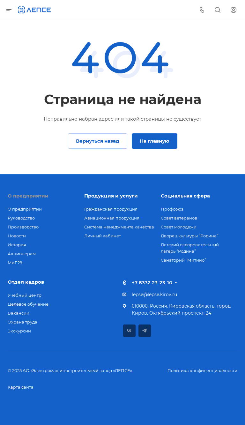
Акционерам (22, 253)
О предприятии (28, 196)
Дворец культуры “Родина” (189, 235)
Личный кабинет (102, 235)
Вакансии (18, 313)
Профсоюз (172, 209)
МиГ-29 (15, 262)
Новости (17, 235)
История (17, 244)
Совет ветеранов (179, 217)
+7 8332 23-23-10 (152, 283)
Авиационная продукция (111, 217)
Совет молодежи (179, 226)
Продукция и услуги (111, 196)
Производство (23, 226)
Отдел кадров (26, 282)
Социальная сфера (185, 196)
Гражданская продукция (110, 209)
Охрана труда (22, 321)
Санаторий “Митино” (183, 260)
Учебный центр (24, 295)
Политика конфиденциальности (202, 370)
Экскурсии (19, 330)
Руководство (21, 217)
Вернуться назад (97, 141)
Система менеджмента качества (119, 226)
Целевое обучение (28, 304)
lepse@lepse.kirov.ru (154, 294)
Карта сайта (20, 387)
